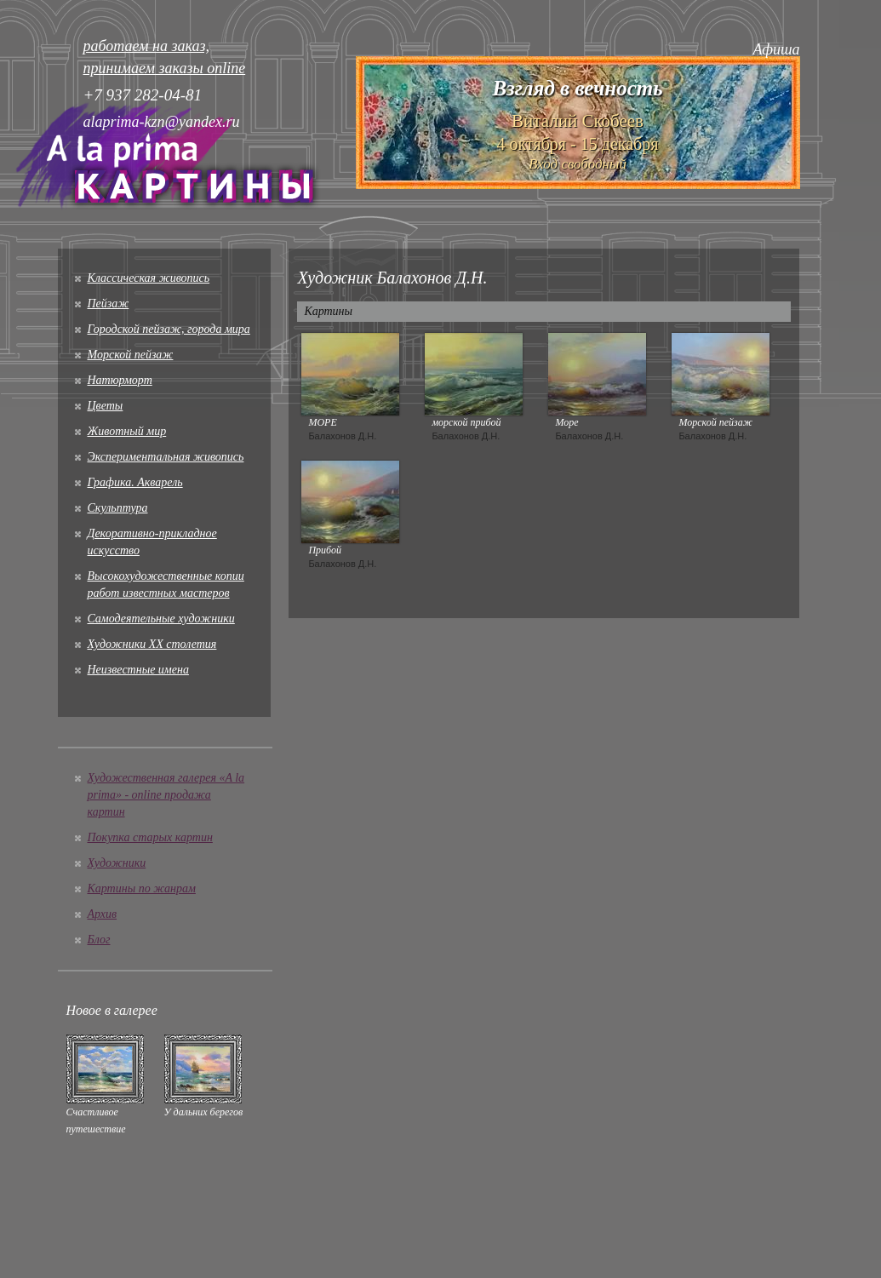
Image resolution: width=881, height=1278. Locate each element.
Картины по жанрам (142, 888)
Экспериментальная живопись (166, 456)
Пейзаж (108, 303)
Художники (117, 863)
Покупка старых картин (150, 837)
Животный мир (127, 431)
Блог (99, 939)
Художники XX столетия (152, 644)
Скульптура (118, 507)
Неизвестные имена (138, 669)
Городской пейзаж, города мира (169, 329)
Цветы (105, 405)
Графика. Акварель (135, 482)
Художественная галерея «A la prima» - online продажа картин (166, 794)
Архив (102, 914)
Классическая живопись (149, 278)
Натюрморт (120, 380)
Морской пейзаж (131, 354)
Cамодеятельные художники (161, 618)
